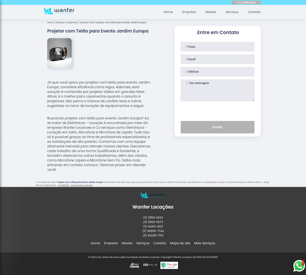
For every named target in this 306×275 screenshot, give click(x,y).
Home (168, 12)
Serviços (232, 12)
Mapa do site (180, 243)
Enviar (217, 127)
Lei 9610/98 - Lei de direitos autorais (75, 185)
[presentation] (217, 110)
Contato (254, 12)
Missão (210, 12)
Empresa (189, 12)
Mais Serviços (204, 243)
